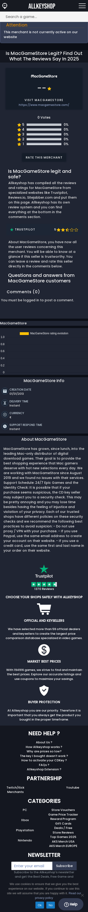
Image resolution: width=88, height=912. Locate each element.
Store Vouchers (63, 809)
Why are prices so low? (44, 750)
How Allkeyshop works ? (44, 746)
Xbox (25, 819)
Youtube (72, 786)
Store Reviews (63, 831)
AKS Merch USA (63, 840)
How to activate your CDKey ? (44, 759)
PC (25, 809)
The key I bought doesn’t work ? (44, 755)
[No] (82, 895)
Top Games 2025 (63, 836)
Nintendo (25, 839)
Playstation (25, 829)
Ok (40, 905)
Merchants (15, 791)
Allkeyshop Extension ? (44, 768)
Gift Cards (63, 822)
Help (70, 904)
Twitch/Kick (15, 786)
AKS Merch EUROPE (63, 845)
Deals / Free (63, 827)
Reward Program (63, 818)
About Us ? (44, 741)
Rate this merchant (44, 157)
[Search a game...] (44, 17)
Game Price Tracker (63, 813)
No (51, 905)
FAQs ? (44, 764)
